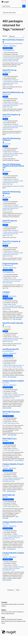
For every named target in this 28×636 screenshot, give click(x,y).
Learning (17, 57)
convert (12, 281)
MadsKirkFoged (8, 265)
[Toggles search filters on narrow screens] (24, 12)
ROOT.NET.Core (10, 439)
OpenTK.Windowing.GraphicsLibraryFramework (13, 165)
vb (10, 83)
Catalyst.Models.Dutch (13, 522)
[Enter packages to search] (11, 6)
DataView (5, 60)
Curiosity (6, 294)
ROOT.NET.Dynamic (11, 412)
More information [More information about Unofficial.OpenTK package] (12, 376)
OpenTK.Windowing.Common (12, 139)
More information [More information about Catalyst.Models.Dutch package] (11, 549)
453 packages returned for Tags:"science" (13, 25)
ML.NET (6, 57)
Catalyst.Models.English (13, 381)
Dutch (5, 535)
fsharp (8, 83)
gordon (6, 413)
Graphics (14, 367)
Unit (10, 279)
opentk (6, 81)
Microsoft (16, 43)
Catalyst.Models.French (13, 464)
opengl (9, 81)
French (6, 478)
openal (21, 81)
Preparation (16, 59)
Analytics (10, 60)
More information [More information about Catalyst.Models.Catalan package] (7, 580)
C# (23, 365)
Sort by (5, 36)
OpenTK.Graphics (10, 114)
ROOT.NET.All (9, 495)
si (21, 279)
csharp (4, 83)
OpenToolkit (7, 72)
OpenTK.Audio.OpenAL (13, 323)
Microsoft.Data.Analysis (13, 40)
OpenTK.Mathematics (12, 92)
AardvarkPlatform (8, 351)
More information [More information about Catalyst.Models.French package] (11, 491)
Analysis (12, 423)
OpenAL (15, 365)
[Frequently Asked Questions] (3, 617)
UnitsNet (6, 279)
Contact (4, 602)
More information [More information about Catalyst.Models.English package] (7, 407)
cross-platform (15, 81)
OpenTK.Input (9, 221)
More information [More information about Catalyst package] (17, 319)
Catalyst (6, 292)
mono (16, 83)
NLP (21, 306)
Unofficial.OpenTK (11, 349)
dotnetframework (8, 43)
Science (5, 59)
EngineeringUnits (10, 264)
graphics (5, 84)
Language (10, 306)
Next (17, 590)
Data (21, 57)
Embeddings (21, 307)
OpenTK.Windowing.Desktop (12, 192)
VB (5, 367)
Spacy (4, 307)
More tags (15, 60)
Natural (6, 306)
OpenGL (11, 365)
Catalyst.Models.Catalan (13, 553)
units (12, 279)
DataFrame (10, 59)
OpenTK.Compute (10, 241)
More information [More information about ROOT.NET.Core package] (19, 460)
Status (3, 610)
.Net (7, 367)
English (6, 394)
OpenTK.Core (9, 70)
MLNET (20, 43)
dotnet (13, 83)
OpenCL (20, 365)
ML (9, 57)
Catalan (6, 566)
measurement (17, 279)
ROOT (5, 423)
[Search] (24, 6)
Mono (10, 367)
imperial (8, 281)
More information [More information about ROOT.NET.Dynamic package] (12, 434)
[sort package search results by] (16, 36)
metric (4, 281)
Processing (16, 306)
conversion (17, 281)
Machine (12, 57)
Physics (5, 282)
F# (3, 367)
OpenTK (6, 365)
